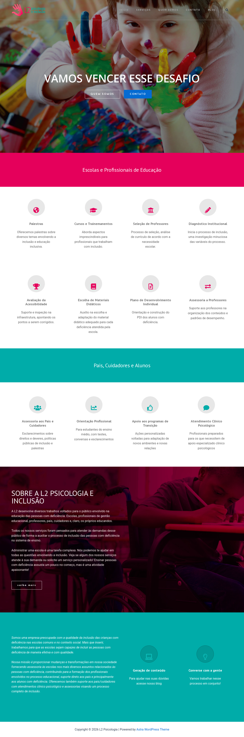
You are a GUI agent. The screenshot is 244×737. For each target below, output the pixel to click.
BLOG (212, 9)
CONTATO (193, 9)
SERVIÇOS (143, 9)
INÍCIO (123, 9)
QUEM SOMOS (168, 9)
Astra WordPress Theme (152, 729)
